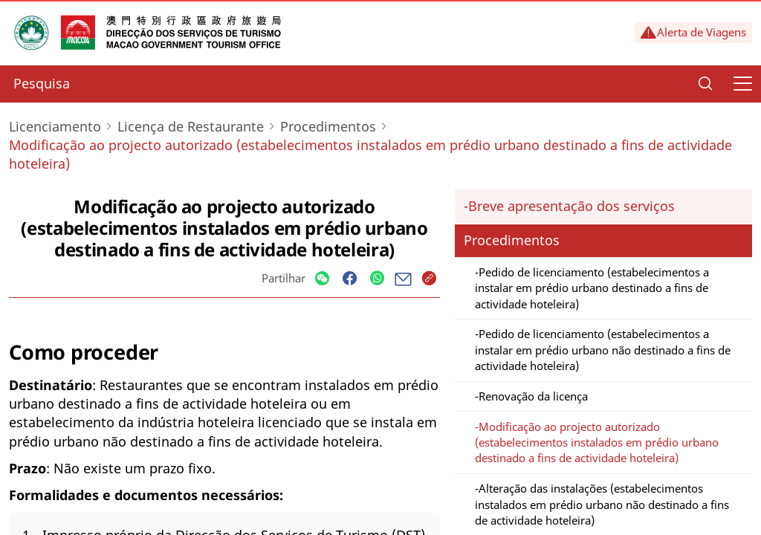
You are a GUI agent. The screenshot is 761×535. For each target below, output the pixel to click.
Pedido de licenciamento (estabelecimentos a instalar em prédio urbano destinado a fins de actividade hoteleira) (592, 288)
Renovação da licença (533, 396)
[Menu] (742, 84)
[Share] (322, 279)
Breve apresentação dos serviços (571, 206)
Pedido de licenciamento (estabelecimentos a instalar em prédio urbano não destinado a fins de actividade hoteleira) (603, 349)
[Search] (705, 84)
